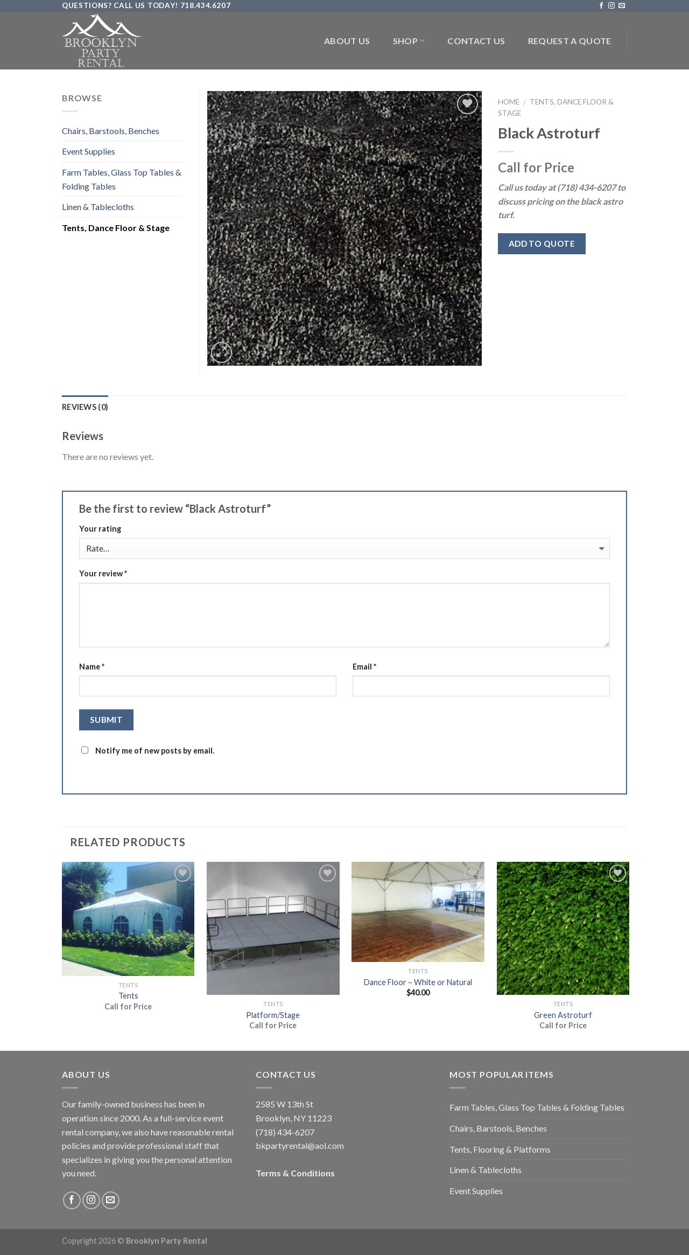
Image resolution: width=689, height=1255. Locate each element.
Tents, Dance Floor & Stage (116, 227)
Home (508, 101)
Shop (409, 41)
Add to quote (542, 243)
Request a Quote (569, 41)
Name (91, 666)
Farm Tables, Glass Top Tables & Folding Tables (121, 179)
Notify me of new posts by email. (154, 750)
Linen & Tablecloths (98, 206)
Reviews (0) (85, 407)
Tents (128, 995)
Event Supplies (88, 151)
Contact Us (476, 41)
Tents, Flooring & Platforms (500, 1149)
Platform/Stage (273, 1015)
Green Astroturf (563, 1015)
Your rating (100, 528)
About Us (347, 41)
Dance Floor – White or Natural (418, 982)
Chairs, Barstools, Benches (110, 131)
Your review (103, 573)
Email (364, 666)
